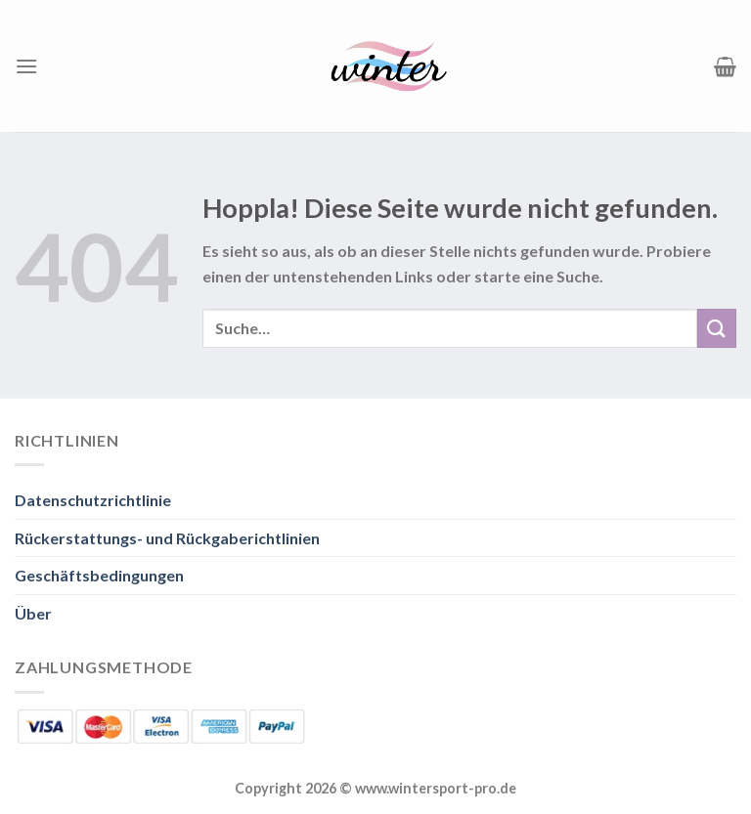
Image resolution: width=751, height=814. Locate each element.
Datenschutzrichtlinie (93, 500)
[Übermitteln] (716, 328)
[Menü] (26, 66)
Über (33, 613)
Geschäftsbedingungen (99, 575)
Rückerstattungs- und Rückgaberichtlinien (167, 538)
